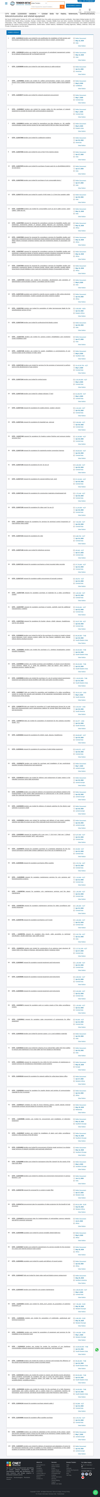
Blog (67, 1473)
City (67, 1466)
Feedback (39, 1468)
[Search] (62, 6)
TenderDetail (60, 1494)
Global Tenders (55, 1466)
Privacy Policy (66, 1491)
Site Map (68, 1475)
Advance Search (74, 5)
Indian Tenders (55, 1465)
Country (68, 1471)
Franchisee (39, 1471)
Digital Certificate (56, 1471)
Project (53, 1468)
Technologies (18, 1477)
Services (9, 1477)
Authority (68, 1468)
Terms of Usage (56, 1491)
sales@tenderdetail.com (88, 1468)
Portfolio (27, 1477)
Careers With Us (41, 1473)
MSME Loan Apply (56, 1483)
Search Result (13, 32)
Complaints (39, 1470)
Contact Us (39, 1478)
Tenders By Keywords (72, 1470)
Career (9, 1479)
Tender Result (55, 1470)
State (67, 1465)
